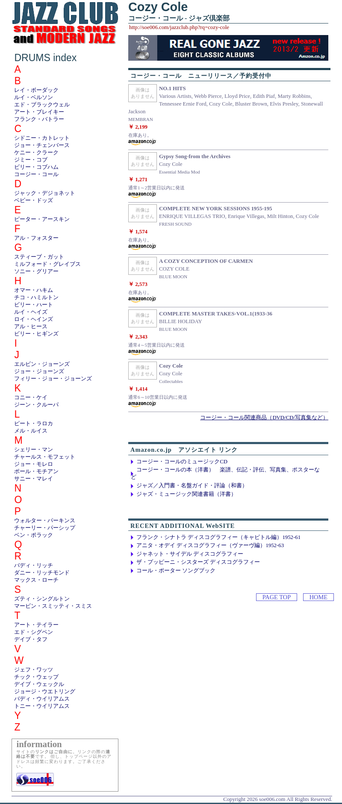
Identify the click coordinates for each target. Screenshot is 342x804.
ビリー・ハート (33, 305)
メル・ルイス (30, 431)
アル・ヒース (30, 327)
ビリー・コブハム (36, 167)
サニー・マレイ (33, 479)
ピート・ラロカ (33, 424)
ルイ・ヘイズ (30, 312)
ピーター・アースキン (42, 219)
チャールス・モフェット (44, 457)
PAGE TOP (276, 597)
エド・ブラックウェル (42, 105)
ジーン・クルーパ (36, 405)
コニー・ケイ (30, 398)
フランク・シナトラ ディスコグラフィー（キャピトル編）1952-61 (218, 537)
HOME (318, 597)
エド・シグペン (33, 632)
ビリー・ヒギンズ (36, 334)
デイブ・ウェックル (39, 684)
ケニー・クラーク (36, 153)
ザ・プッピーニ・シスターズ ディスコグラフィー (198, 562)
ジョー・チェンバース (42, 145)
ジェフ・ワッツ (33, 670)
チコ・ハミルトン (36, 297)
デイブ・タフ (30, 639)
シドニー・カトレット (42, 138)
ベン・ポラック (33, 535)
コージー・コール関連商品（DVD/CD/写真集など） (264, 418)
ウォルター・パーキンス (44, 521)
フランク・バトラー (39, 119)
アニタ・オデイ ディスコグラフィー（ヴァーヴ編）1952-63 (210, 545)
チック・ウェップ (36, 677)
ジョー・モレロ (33, 464)
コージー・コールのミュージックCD (181, 462)
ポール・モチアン (36, 471)
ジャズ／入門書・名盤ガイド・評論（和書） (192, 486)
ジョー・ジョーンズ (39, 371)
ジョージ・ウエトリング (44, 692)
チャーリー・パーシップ (44, 528)
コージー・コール (36, 174)
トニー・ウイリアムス (42, 706)
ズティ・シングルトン (42, 599)
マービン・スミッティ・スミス (53, 606)
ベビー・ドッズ (33, 200)
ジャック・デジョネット (44, 193)
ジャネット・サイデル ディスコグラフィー (189, 554)
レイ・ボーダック (36, 90)
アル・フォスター (36, 238)
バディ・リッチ (33, 565)
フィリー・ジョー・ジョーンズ (53, 379)
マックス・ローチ (36, 580)
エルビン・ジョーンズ (42, 364)
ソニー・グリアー (36, 271)
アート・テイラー (36, 625)
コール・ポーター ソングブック (175, 571)
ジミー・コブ (30, 160)
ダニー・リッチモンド (42, 573)
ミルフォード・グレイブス (47, 264)
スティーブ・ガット (39, 257)
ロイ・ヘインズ (33, 319)
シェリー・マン (33, 450)
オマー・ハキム (33, 290)
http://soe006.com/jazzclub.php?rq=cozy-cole (179, 27)
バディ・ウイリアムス (42, 699)
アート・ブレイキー (39, 112)
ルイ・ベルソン (33, 97)
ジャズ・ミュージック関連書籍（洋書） (186, 494)
